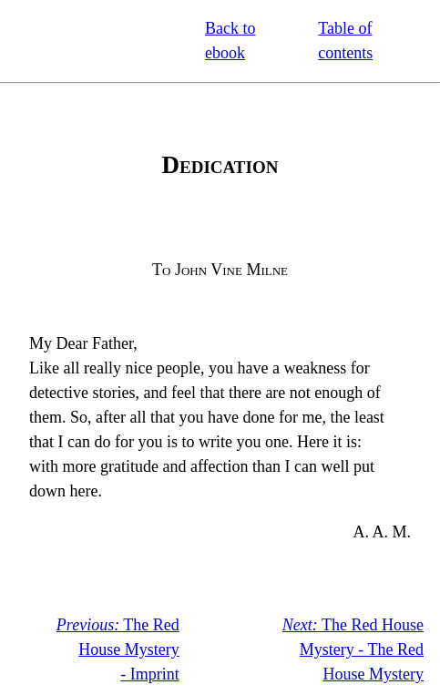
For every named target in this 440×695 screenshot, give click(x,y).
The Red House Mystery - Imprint (117, 649)
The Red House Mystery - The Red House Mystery (353, 649)
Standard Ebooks (98, 41)
